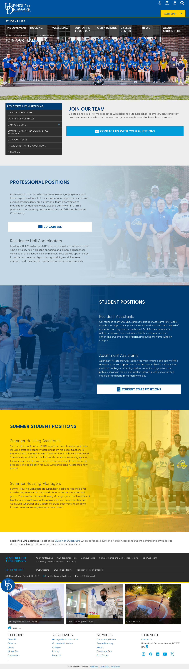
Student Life (15, 21)
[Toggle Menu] (59, 124)
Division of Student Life (67, 540)
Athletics (12, 643)
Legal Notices (104, 666)
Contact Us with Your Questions (125, 131)
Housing (36, 27)
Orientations (107, 27)
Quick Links (170, 13)
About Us (14, 151)
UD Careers (50, 226)
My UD (100, 647)
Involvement (16, 27)
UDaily (11, 647)
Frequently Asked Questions (27, 145)
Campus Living (17, 124)
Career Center (126, 29)
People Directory (105, 643)
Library (55, 651)
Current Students (22, 35)
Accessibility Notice (106, 639)
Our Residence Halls (21, 118)
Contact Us (146, 639)
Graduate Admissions (62, 643)
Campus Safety (104, 651)
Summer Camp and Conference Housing (118, 557)
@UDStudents (42, 569)
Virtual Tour (13, 651)
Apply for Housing (20, 112)
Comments (94, 666)
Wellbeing (60, 27)
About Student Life (172, 29)
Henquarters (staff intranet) (90, 569)
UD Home (9, 35)
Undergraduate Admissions (65, 639)
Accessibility (115, 666)
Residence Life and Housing (16, 559)
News (146, 27)
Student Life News (63, 569)
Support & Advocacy (82, 29)
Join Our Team (48, 35)
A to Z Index (102, 655)
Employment (14, 655)
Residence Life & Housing (25, 106)
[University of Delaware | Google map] (147, 647)
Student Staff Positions (139, 389)
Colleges (56, 647)
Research (56, 655)
